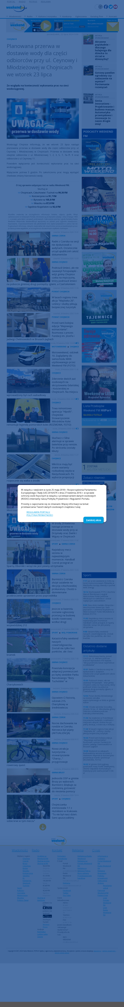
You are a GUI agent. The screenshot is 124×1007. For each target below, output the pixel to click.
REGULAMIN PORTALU (38, 512)
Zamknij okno (93, 520)
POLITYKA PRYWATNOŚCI (40, 515)
